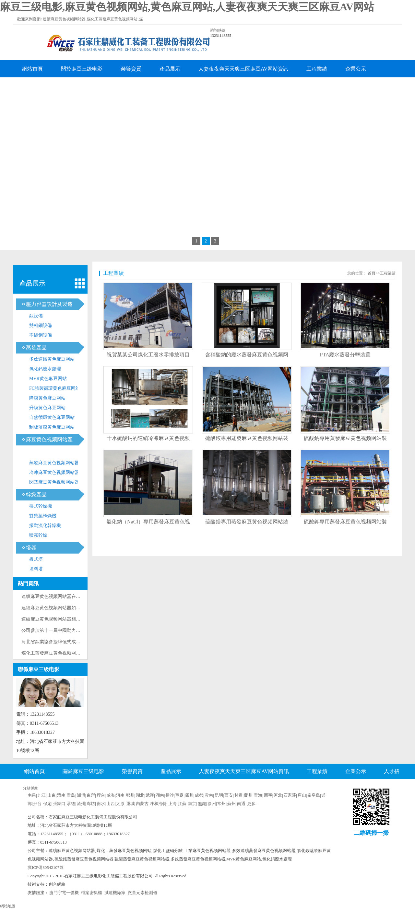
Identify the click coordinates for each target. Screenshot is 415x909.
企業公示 (355, 69)
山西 (110, 803)
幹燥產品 (36, 494)
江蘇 (182, 803)
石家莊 (289, 795)
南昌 (32, 795)
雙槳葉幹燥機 (42, 515)
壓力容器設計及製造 (49, 304)
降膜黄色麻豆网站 (47, 398)
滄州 (81, 803)
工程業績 (316, 69)
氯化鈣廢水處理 (45, 368)
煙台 (101, 795)
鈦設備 (36, 315)
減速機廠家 (114, 892)
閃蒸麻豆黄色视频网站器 (54, 482)
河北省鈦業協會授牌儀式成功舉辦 (55, 641)
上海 (172, 803)
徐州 (212, 803)
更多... (253, 803)
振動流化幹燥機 (45, 525)
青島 (71, 795)
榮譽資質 (131, 69)
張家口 (59, 803)
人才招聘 (32, 86)
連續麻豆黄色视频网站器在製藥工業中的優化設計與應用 (78, 596)
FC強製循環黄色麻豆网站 (54, 388)
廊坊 (91, 803)
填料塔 (36, 569)
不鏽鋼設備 (40, 335)
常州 (221, 803)
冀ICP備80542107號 (46, 867)
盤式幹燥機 (40, 506)
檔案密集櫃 (91, 892)
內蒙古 (142, 803)
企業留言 (71, 86)
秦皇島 (313, 795)
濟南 (61, 795)
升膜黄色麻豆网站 (47, 407)
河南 (120, 795)
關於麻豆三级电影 (81, 69)
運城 (130, 803)
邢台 (37, 803)
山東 (51, 795)
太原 (120, 803)
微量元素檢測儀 (142, 892)
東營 (91, 795)
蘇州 (231, 803)
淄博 (81, 795)
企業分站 (264, 787)
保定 (47, 803)
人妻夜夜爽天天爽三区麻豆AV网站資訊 (243, 69)
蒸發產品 (36, 347)
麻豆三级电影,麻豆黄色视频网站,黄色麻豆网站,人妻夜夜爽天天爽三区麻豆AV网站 (187, 7)
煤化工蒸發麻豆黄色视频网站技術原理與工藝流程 (71, 653)
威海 (110, 795)
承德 (71, 803)
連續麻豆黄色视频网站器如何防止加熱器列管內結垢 (73, 607)
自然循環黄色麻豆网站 (52, 417)
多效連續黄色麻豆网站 (52, 359)
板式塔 (36, 559)
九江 (41, 795)
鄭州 (130, 795)
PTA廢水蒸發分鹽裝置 (345, 354)
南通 (241, 803)
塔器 (31, 547)
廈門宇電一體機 (64, 892)
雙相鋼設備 (40, 325)
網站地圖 (8, 906)
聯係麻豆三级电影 (120, 86)
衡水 (101, 803)
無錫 (202, 803)
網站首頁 (32, 69)
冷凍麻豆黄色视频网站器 (54, 472)
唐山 (302, 795)
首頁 (371, 273)
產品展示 (170, 69)
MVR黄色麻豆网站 (48, 378)
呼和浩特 (158, 803)
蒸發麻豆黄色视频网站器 (54, 462)
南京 (192, 803)
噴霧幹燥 (38, 535)
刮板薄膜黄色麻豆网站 (52, 427)
